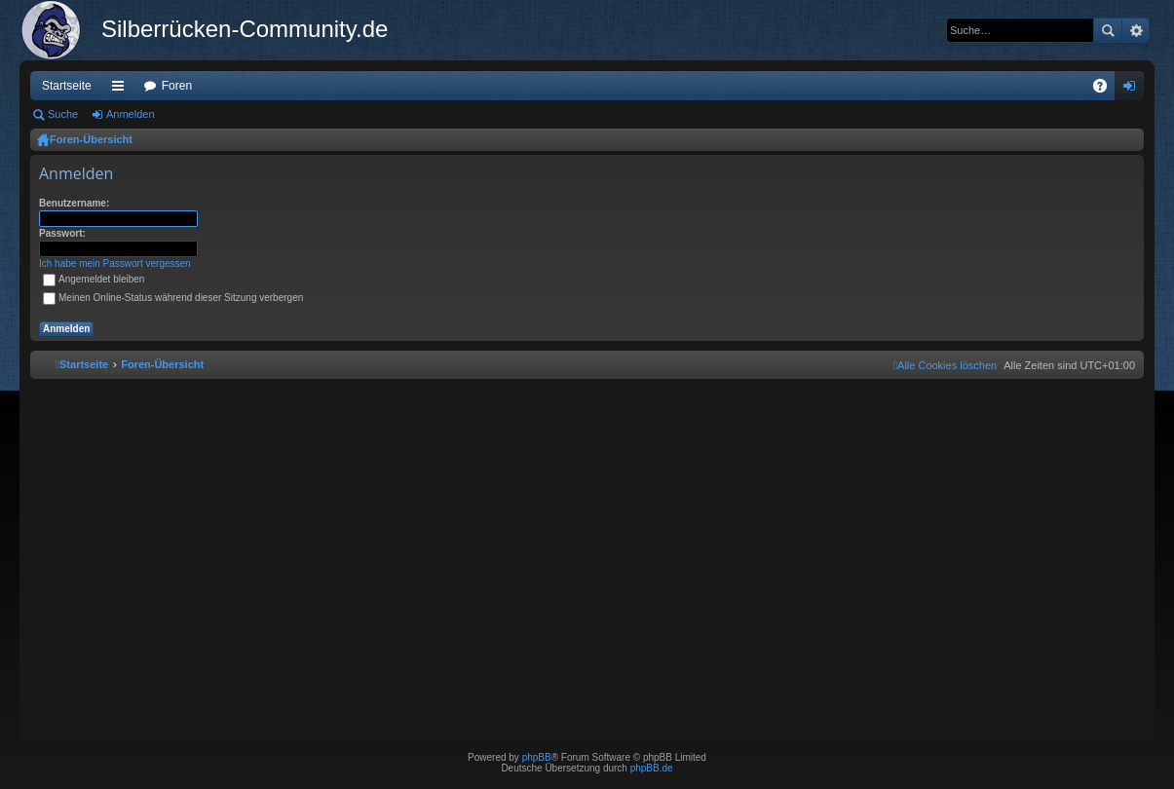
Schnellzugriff (122, 89)
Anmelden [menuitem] (1133, 89)
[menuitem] (945, 365)
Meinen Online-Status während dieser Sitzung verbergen (173, 297)
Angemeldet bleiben (93, 279)
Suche (1107, 30)
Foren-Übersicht (91, 139)
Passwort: (62, 233)
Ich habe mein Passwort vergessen (115, 263)
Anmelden (130, 114)
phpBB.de (651, 768)
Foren (177, 86)
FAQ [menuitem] (1106, 89)
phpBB (536, 757)
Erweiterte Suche (1135, 30)
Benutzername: (74, 203)
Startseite (67, 86)
